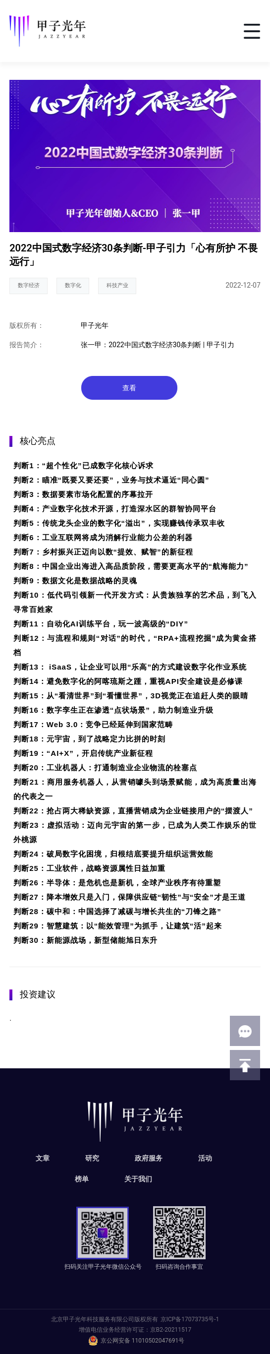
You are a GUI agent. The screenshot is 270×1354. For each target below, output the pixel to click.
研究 (92, 1158)
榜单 (82, 1179)
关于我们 (138, 1179)
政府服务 (148, 1158)
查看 (129, 388)
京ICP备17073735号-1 (190, 1319)
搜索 (212, 31)
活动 (205, 1158)
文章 (43, 1158)
